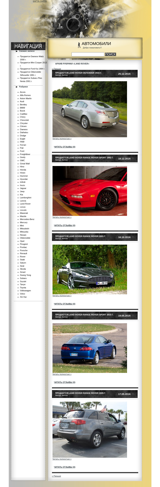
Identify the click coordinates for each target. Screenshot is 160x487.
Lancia (23, 201)
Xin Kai (23, 297)
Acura (23, 92)
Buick (22, 111)
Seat (22, 266)
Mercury (24, 222)
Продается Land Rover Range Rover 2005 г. (80, 393)
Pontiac (23, 247)
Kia (21, 194)
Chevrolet (24, 120)
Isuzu (22, 185)
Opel (22, 241)
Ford (22, 151)
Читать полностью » (62, 138)
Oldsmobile (25, 238)
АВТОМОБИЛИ (96, 43)
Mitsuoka (24, 232)
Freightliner (25, 154)
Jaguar (23, 188)
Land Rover (25, 204)
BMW (22, 108)
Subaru (23, 278)
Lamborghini (25, 197)
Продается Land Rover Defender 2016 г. (78, 73)
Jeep (22, 191)
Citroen (23, 126)
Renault (23, 253)
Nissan (23, 235)
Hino (22, 166)
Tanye (23, 284)
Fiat (21, 148)
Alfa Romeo (25, 95)
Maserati (24, 213)
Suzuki (23, 281)
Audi (22, 101)
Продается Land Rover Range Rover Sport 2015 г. (84, 315)
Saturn (23, 263)
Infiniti (23, 182)
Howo (22, 173)
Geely (23, 157)
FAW (22, 142)
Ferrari (23, 145)
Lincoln (23, 210)
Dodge (23, 135)
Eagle (22, 139)
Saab (22, 259)
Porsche (24, 250)
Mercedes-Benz (27, 219)
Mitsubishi (24, 228)
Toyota (23, 287)
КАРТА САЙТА (40, 1)
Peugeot (24, 244)
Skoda (23, 269)
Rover (23, 256)
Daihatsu (24, 132)
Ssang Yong (25, 275)
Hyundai (24, 179)
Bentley (23, 104)
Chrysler (24, 123)
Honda (23, 170)
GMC (22, 160)
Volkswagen (25, 290)
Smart (23, 272)
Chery (23, 117)
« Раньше (56, 69)
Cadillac (23, 114)
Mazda (23, 216)
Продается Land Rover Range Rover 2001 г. (80, 236)
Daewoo (24, 129)
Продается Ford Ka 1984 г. (32, 69)
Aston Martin (26, 98)
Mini (22, 225)
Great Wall (25, 163)
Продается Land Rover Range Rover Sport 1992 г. (84, 157)
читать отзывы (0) (64, 147)
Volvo (22, 294)
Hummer (24, 176)
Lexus (23, 207)
